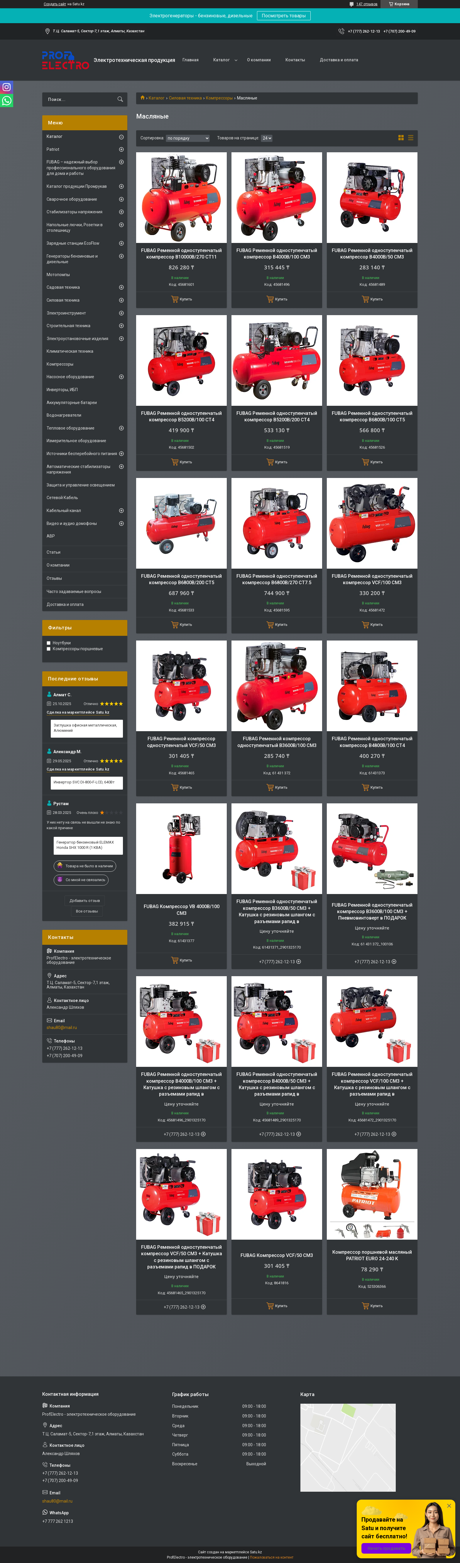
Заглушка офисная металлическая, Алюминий (85, 728)
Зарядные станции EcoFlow (73, 243)
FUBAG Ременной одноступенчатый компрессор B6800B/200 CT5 (181, 579)
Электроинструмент (66, 313)
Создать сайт (55, 4)
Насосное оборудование (70, 376)
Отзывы (54, 578)
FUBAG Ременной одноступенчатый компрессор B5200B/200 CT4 (276, 416)
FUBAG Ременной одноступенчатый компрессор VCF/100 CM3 (372, 579)
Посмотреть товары (284, 15)
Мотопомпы (58, 274)
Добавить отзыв (85, 900)
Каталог (221, 60)
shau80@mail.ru (62, 1027)
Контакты (295, 60)
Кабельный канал (64, 510)
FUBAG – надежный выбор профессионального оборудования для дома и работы (81, 168)
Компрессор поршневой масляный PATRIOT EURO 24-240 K (372, 1255)
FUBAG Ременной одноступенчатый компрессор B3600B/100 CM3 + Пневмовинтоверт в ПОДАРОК (372, 911)
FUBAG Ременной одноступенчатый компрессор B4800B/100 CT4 (372, 742)
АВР (51, 536)
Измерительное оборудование (76, 440)
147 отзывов (367, 4)
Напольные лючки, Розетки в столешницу (75, 227)
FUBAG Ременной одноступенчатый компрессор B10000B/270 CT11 (181, 254)
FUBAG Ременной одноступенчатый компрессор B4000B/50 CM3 (372, 254)
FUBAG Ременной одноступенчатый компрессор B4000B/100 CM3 (276, 254)
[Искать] (120, 99)
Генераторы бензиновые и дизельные (72, 259)
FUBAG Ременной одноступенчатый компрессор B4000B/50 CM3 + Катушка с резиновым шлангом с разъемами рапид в (276, 1084)
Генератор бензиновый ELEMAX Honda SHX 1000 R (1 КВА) (85, 845)
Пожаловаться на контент (271, 1557)
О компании (259, 60)
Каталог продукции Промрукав (77, 186)
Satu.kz (256, 1552)
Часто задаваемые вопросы (74, 591)
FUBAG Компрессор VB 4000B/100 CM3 (181, 910)
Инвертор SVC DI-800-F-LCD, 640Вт (84, 782)
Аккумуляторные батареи (72, 402)
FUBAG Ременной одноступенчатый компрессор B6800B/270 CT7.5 (276, 579)
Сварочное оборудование (72, 199)
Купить (186, 299)
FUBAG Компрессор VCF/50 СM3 (277, 1255)
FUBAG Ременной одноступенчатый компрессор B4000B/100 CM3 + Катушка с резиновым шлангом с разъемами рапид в (181, 1084)
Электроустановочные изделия (77, 338)
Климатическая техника (70, 351)
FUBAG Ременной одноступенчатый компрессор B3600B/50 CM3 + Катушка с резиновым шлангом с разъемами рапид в (276, 911)
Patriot (53, 149)
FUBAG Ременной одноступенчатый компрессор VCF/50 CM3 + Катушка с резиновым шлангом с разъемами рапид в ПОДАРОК (181, 1257)
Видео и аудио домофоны (72, 523)
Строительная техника (68, 325)
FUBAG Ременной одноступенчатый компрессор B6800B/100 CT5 (372, 416)
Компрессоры (219, 98)
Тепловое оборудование (70, 428)
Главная (190, 60)
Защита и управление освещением (81, 485)
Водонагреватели (64, 415)
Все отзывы (87, 911)
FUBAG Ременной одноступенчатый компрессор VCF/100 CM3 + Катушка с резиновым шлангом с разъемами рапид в (372, 1084)
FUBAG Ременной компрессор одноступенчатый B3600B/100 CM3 (277, 742)
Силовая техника (185, 98)
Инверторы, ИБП (62, 389)
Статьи (53, 552)
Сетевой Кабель (62, 497)
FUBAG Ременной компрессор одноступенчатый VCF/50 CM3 (181, 742)
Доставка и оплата (339, 60)
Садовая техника (63, 287)
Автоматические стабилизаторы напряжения (78, 469)
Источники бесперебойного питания (82, 453)
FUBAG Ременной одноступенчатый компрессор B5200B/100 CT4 (181, 416)
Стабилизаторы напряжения (74, 211)
